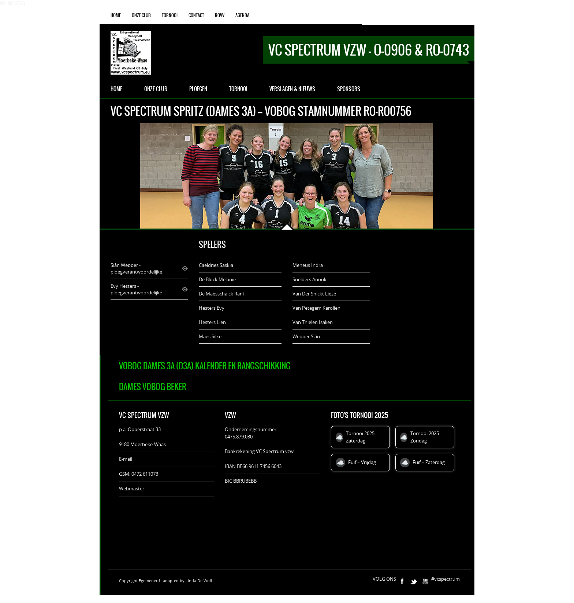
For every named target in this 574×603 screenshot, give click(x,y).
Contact (196, 15)
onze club (141, 15)
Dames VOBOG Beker (152, 387)
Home (116, 15)
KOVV (219, 15)
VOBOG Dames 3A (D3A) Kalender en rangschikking (205, 366)
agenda (242, 15)
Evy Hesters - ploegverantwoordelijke (136, 289)
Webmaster (131, 488)
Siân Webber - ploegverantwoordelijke (136, 268)
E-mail (125, 459)
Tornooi (170, 15)
